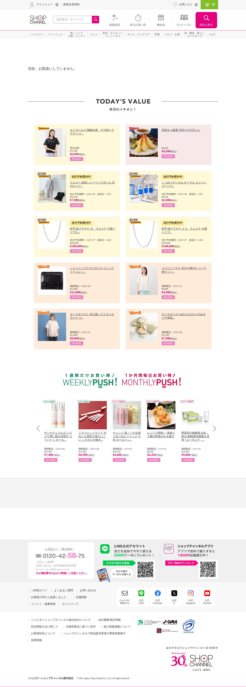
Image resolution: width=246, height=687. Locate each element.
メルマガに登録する (124, 601)
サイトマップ (70, 604)
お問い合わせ (88, 590)
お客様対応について (43, 633)
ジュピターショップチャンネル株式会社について (61, 619)
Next (213, 428)
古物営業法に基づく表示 (81, 626)
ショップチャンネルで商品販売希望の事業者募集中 (94, 633)
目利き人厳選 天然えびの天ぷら (181, 130)
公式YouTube (207, 601)
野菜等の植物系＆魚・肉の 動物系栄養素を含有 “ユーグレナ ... (195, 436)
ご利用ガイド (39, 590)
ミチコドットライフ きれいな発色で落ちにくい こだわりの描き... (92, 436)
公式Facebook (157, 601)
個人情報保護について (117, 626)
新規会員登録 (71, 4)
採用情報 (36, 640)
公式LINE (141, 601)
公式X (174, 601)
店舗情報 (81, 597)
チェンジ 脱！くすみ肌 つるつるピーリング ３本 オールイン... (127, 436)
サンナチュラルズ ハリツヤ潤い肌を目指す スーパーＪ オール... (58, 436)
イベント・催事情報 (43, 604)
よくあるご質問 (63, 590)
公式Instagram (190, 601)
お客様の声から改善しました (48, 597)
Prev (39, 428)
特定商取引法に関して (44, 626)
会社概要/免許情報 (109, 619)
